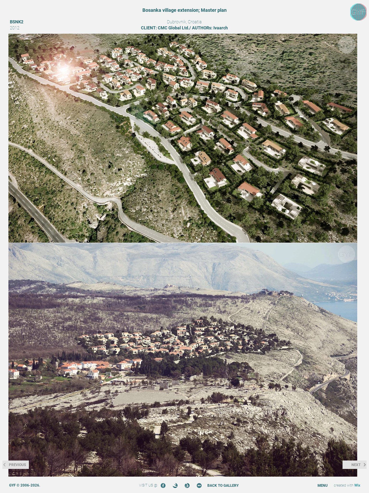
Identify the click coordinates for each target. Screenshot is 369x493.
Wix (357, 485)
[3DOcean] (175, 485)
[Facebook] (163, 485)
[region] (358, 12)
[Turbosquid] (187, 485)
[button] (322, 485)
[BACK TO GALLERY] (223, 485)
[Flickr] (199, 485)
